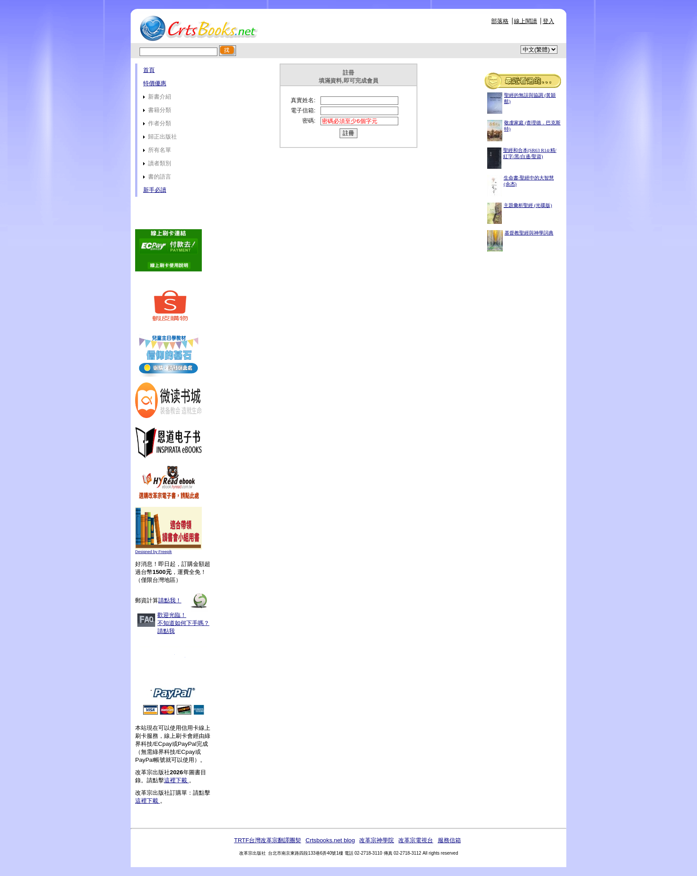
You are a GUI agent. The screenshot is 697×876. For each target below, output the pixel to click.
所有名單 (157, 150)
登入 (548, 21)
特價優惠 (154, 83)
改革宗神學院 (376, 840)
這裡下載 (176, 780)
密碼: (309, 120)
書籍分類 (157, 110)
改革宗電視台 (415, 840)
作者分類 (157, 123)
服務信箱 (449, 840)
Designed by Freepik (153, 551)
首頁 (149, 70)
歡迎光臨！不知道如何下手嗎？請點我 (183, 623)
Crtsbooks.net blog (330, 840)
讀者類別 (157, 163)
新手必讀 (154, 190)
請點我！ (169, 600)
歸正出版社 (160, 136)
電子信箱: (303, 110)
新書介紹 (157, 96)
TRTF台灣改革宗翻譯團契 (267, 840)
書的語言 (157, 176)
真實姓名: (303, 100)
